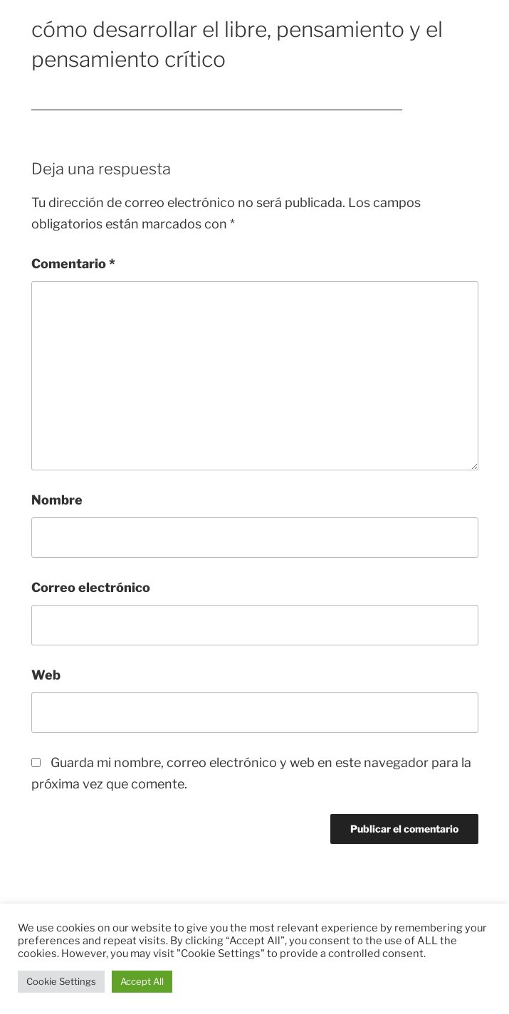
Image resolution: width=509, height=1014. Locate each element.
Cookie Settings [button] (61, 981)
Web (46, 674)
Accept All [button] (142, 981)
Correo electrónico (90, 587)
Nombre (57, 499)
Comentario (73, 263)
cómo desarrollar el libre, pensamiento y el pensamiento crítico (216, 102)
